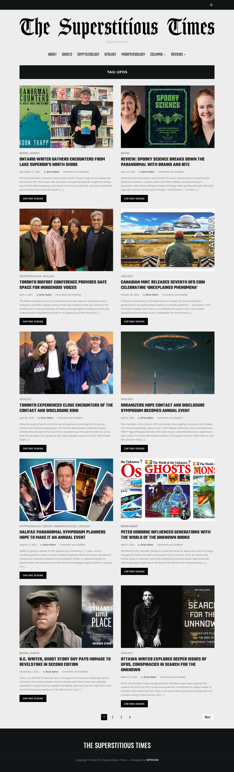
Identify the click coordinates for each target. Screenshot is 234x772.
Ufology (110, 54)
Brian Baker (53, 171)
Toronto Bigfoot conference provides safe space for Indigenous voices (63, 285)
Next (207, 717)
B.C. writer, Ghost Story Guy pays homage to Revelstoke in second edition (65, 662)
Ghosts (67, 54)
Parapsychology (133, 54)
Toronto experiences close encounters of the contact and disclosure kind (66, 408)
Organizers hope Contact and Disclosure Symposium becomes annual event (163, 408)
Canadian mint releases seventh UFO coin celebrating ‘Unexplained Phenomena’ (163, 285)
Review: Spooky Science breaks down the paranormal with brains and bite (163, 162)
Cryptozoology (88, 54)
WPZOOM (152, 760)
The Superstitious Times (117, 745)
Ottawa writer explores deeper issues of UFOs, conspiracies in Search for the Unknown (164, 664)
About (52, 54)
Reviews (177, 54)
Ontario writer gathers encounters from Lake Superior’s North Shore (62, 162)
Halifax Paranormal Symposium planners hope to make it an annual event (62, 535)
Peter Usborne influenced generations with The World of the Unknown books (166, 535)
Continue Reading (33, 198)
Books (24, 153)
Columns (156, 54)
